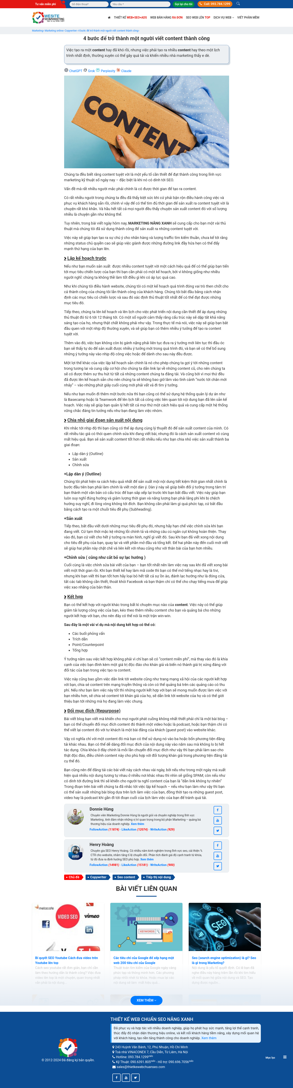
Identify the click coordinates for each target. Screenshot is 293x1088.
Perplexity (106, 71)
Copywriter (98, 877)
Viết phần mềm (248, 17)
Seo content (126, 877)
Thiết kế (130, 17)
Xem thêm (209, 1038)
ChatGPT (73, 71)
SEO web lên (198, 17)
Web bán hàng (166, 17)
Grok (89, 71)
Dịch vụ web (224, 17)
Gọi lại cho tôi (183, 4)
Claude (123, 71)
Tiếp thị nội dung (158, 877)
